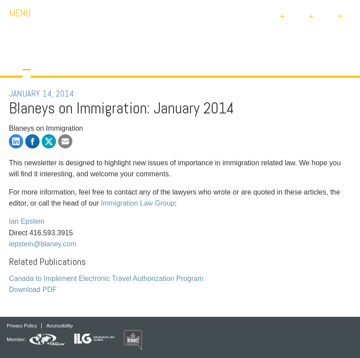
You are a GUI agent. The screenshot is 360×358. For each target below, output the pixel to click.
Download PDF (33, 289)
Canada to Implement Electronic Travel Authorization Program (106, 278)
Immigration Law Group (137, 203)
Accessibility (59, 325)
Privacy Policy (22, 325)
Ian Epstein (26, 221)
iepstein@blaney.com (42, 244)
